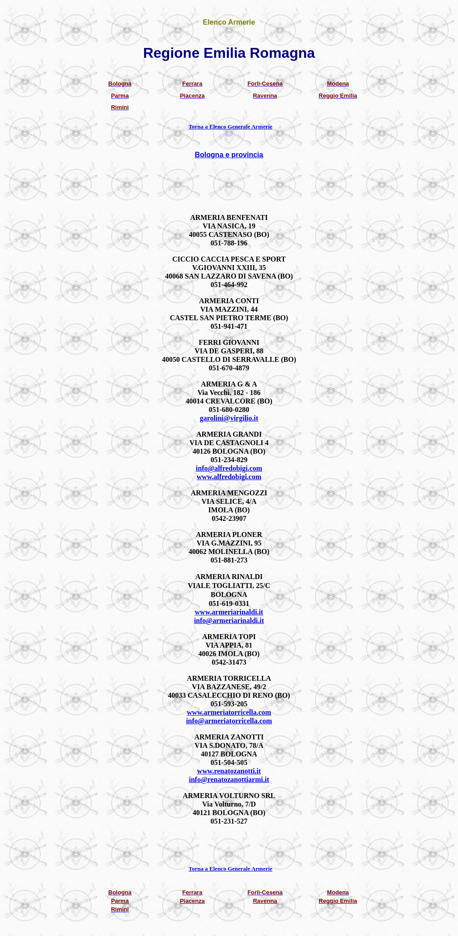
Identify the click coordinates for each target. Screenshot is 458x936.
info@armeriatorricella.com (229, 721)
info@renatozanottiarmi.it (229, 779)
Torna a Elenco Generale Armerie (230, 126)
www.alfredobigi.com (229, 477)
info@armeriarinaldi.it (229, 620)
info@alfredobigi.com (229, 468)
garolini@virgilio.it (229, 418)
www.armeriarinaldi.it (229, 612)
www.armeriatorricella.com (229, 712)
